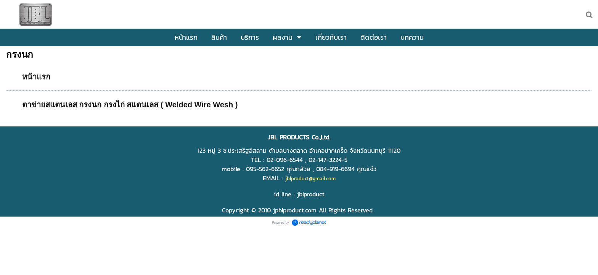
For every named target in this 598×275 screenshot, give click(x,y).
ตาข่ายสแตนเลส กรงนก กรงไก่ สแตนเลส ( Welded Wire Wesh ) (130, 104)
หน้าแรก (36, 77)
